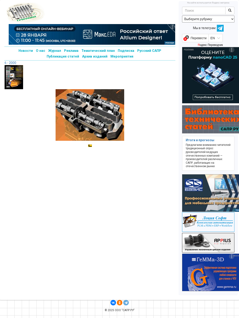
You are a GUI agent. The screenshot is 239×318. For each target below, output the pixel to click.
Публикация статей (63, 56)
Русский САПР (149, 51)
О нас (40, 51)
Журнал (54, 51)
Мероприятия (121, 56)
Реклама (71, 51)
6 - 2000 (10, 63)
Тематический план (98, 51)
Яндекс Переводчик (210, 45)
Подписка (126, 51)
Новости (26, 51)
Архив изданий (94, 56)
